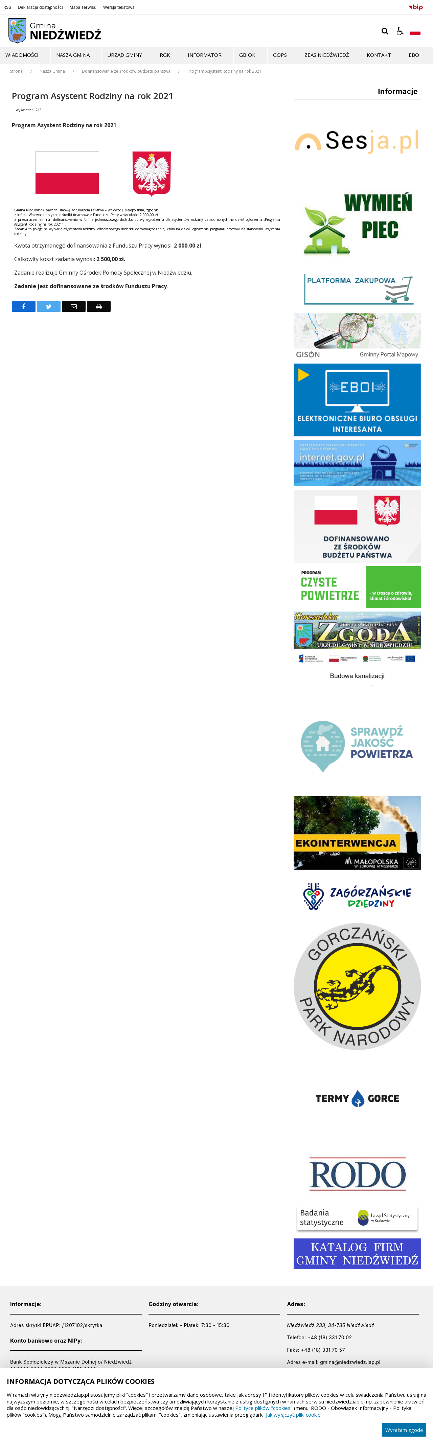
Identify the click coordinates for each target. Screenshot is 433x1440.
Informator (205, 54)
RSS (7, 7)
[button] (400, 31)
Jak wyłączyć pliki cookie (293, 1414)
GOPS (280, 54)
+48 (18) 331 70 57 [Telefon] (323, 1350)
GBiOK (247, 54)
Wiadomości (22, 54)
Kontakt (379, 54)
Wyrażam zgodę (404, 1429)
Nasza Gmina (73, 54)
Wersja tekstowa (119, 7)
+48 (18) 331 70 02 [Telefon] (329, 1337)
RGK (165, 54)
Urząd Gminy (124, 54)
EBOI (415, 54)
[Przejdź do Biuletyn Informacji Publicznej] (415, 6)
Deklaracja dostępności (40, 7)
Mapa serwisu (83, 7)
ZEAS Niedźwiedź (326, 54)
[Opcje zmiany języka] (415, 31)
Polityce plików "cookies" (264, 1407)
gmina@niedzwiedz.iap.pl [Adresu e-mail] (350, 1362)
